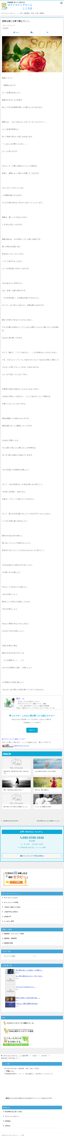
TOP (15, 1056)
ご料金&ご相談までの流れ (12, 907)
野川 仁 (20, 699)
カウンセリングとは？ (11, 898)
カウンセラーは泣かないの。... (26, 987)
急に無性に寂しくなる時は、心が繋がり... (29, 970)
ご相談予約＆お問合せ (11, 912)
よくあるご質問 (9, 921)
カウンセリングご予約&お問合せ (40, 856)
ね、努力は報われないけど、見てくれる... (29, 976)
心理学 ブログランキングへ (21, 745)
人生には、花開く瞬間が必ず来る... (27, 1003)
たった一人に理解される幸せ (43, 806)
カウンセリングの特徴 (11, 902)
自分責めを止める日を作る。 (11, 821)
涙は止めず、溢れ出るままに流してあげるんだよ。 (16, 772)
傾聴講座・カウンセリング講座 (14, 933)
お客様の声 (7, 916)
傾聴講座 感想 (8, 943)
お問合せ (8, 1126)
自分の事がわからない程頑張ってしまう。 (49, 821)
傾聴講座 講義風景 (10, 938)
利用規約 (8, 1121)
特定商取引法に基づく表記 (13, 1111)
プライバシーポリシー (12, 1116)
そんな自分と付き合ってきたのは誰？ (45, 771)
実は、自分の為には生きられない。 (14, 790)
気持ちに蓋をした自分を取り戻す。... (28, 998)
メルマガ (5, 28)
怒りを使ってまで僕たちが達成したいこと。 (16, 806)
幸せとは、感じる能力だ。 (42, 790)
